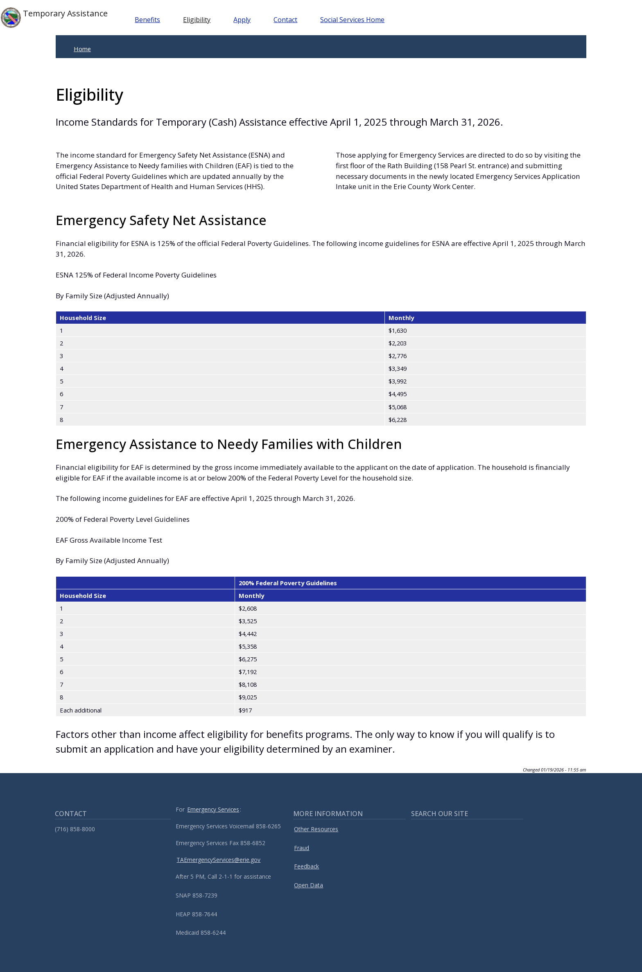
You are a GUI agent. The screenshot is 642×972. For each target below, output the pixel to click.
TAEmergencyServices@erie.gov (218, 860)
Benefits (149, 19)
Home (82, 49)
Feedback (306, 866)
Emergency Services (213, 809)
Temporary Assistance (55, 17)
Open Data (308, 885)
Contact (287, 19)
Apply (244, 19)
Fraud (301, 848)
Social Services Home (354, 19)
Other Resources (316, 829)
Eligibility (198, 19)
